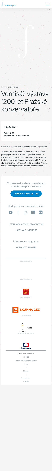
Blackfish (26, 371)
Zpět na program (9, 87)
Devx (26, 364)
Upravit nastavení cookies (26, 353)
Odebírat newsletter (26, 193)
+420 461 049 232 (26, 230)
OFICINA (26, 381)
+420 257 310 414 (26, 247)
